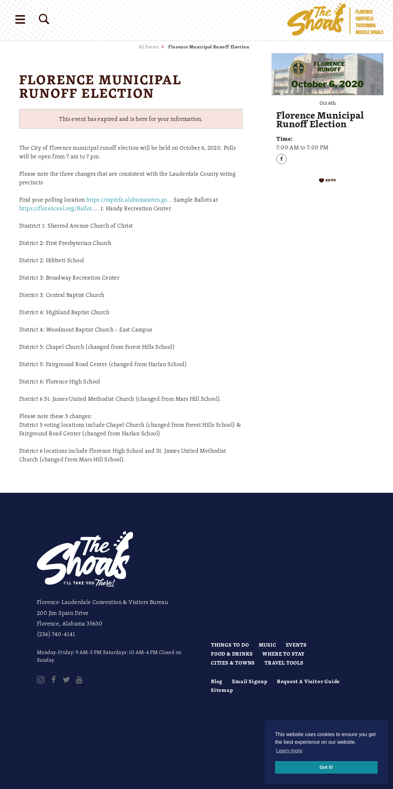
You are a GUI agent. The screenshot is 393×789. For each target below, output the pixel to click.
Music (267, 645)
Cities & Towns (233, 663)
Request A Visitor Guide (308, 681)
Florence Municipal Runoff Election (208, 46)
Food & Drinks (232, 654)
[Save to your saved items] (327, 180)
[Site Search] (44, 19)
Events (296, 645)
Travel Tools (284, 663)
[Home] (335, 20)
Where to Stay (283, 654)
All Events (148, 46)
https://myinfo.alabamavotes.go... (129, 199)
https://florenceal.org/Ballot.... (59, 208)
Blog (216, 681)
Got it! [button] (326, 767)
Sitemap (222, 690)
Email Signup (249, 681)
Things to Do (230, 645)
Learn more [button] (289, 750)
